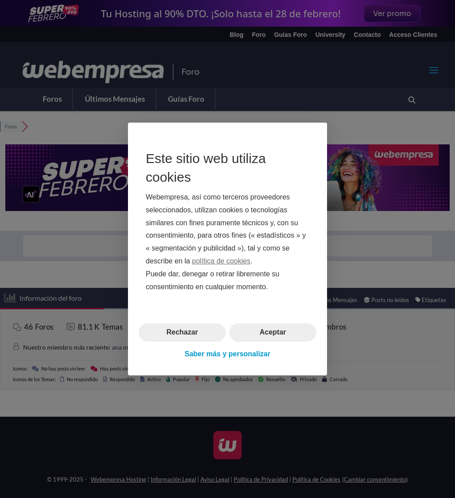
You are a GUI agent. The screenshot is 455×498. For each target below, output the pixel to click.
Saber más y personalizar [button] (228, 354)
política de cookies (221, 261)
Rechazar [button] (182, 332)
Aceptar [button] (272, 332)
